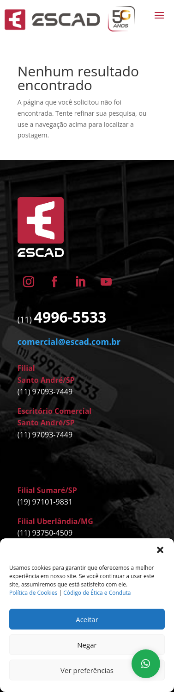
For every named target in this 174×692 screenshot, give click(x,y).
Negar (86, 644)
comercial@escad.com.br (69, 341)
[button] (160, 550)
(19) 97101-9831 (45, 502)
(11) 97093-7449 (45, 392)
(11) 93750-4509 (45, 533)
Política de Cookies (33, 593)
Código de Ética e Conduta (97, 593)
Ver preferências (87, 670)
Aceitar (87, 619)
